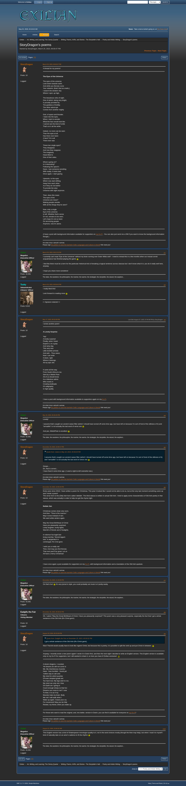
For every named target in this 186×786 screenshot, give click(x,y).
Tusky (23, 284)
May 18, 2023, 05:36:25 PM (51, 415)
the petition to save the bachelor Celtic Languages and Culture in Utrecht (75, 245)
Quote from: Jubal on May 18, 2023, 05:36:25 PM (63, 452)
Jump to (134, 769)
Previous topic (150, 51)
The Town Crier (162, 29)
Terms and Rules (157, 783)
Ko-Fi (104, 399)
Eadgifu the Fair (28, 612)
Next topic (162, 51)
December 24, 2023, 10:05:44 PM (53, 487)
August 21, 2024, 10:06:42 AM (52, 728)
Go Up (21, 759)
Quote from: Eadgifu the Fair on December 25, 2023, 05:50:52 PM (69, 638)
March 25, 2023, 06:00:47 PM (52, 64)
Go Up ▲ (166, 783)
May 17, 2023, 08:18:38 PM (51, 319)
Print (164, 57)
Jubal (23, 252)
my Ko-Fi (99, 234)
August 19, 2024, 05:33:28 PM (52, 633)
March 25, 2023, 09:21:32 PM (52, 252)
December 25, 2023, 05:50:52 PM (53, 612)
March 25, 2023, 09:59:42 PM (52, 284)
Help (149, 783)
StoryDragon (26, 64)
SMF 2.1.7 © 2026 (22, 783)
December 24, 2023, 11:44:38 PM (53, 580)
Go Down (22, 57)
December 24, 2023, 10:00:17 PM (53, 447)
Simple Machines (34, 783)
